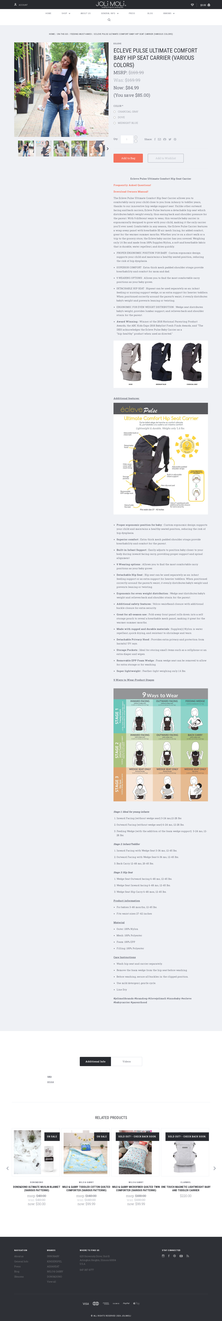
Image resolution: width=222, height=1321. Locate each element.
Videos (127, 1061)
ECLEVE (117, 43)
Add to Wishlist (166, 158)
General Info (110, 13)
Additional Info (95, 1061)
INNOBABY (53, 1256)
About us (86, 13)
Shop (66, 13)
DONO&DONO (54, 1276)
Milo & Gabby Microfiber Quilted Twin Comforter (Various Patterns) (136, 1188)
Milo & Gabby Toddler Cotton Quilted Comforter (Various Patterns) (86, 1188)
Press (132, 13)
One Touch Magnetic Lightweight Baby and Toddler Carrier (186, 1188)
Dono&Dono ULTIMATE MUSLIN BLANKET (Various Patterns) (36, 1188)
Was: (119, 80)
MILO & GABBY (55, 1271)
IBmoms (169, 13)
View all (51, 1281)
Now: (119, 88)
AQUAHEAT (53, 1266)
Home (48, 13)
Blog (150, 13)
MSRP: (121, 72)
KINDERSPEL (54, 1261)
